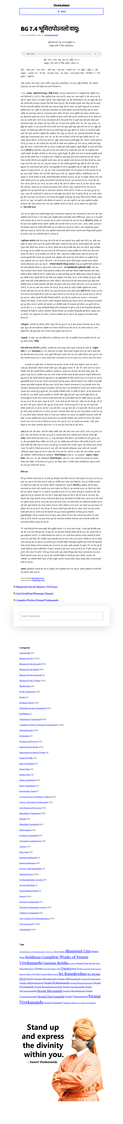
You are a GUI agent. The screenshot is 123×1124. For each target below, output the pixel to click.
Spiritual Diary (26, 874)
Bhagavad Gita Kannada (30, 675)
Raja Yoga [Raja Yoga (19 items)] (77, 969)
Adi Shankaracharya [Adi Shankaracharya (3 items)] (39, 952)
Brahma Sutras (26, 703)
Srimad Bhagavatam (29, 891)
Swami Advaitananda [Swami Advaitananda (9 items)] (90, 979)
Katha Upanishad (27, 780)
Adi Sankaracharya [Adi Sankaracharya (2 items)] (25, 952)
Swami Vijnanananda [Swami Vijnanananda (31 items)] (76, 996)
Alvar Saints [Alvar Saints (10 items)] (59, 952)
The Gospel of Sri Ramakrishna (34, 918)
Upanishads (25, 929)
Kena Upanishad (27, 786)
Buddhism (24, 714)
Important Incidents (28, 747)
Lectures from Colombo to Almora (35, 797)
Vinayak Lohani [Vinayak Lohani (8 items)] (69, 1003)
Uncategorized (26, 924)
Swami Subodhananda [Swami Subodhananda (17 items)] (74, 991)
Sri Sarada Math (27, 885)
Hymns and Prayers (28, 741)
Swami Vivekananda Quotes (32, 907)
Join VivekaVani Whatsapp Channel (34, 593)
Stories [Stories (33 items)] (30, 979)
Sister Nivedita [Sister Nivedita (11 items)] (33, 974)
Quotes (22, 846)
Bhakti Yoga (24, 686)
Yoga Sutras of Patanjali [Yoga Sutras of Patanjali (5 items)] (86, 1003)
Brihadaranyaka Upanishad (32, 708)
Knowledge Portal (27, 791)
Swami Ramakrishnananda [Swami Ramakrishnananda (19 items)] (48, 987)
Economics (24, 736)
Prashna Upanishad (28, 835)
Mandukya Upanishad (29, 813)
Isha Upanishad (26, 763)
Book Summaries (27, 691)
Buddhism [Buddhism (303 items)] (33, 957)
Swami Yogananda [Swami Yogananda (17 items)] (53, 1003)
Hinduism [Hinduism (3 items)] (72, 963)
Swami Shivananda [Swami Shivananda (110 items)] (49, 991)
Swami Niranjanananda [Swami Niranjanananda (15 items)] (81, 983)
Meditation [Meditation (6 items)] (29, 969)
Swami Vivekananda (29, 902)
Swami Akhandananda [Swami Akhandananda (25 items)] (31, 983)
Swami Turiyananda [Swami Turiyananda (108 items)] (51, 996)
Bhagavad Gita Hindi (29, 669)
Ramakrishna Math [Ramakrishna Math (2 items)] (88, 969)
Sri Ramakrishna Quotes (31, 880)
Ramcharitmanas (27, 863)
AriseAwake (24, 653)
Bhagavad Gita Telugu (29, 680)
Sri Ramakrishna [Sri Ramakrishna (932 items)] (72, 974)
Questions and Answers (30, 841)
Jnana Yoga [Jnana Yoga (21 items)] (82, 963)
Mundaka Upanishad (29, 824)
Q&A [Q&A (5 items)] (58, 969)
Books (22, 697)
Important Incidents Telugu (32, 752)
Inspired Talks (26, 758)
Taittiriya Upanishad (29, 913)
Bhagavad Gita (37, 578)
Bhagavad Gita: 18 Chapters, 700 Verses (36, 587)
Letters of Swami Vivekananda (33, 802)
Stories (22, 896)
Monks (22, 819)
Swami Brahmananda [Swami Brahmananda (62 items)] (56, 983)
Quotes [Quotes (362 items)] (66, 968)
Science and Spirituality (30, 869)
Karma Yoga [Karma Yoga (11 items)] (94, 963)
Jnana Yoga (24, 769)
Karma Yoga (25, 774)
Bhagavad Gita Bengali (30, 664)
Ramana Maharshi (28, 858)
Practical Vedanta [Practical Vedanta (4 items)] (49, 969)
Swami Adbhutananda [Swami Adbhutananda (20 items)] (69, 979)
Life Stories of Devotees (30, 808)
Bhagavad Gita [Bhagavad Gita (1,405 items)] (78, 951)
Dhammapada (26, 730)
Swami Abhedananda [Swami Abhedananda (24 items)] (45, 979)
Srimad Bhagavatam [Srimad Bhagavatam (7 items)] (49, 974)
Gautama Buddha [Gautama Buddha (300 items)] (56, 963)
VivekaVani (62, 5)
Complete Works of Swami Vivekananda (37, 600)
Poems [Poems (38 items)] (38, 968)
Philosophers (25, 830)
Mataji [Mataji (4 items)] (21, 969)
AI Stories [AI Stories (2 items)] (49, 952)
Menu (63, 11)
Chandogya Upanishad (30, 719)
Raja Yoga (23, 852)
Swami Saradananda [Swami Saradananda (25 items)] (74, 987)
